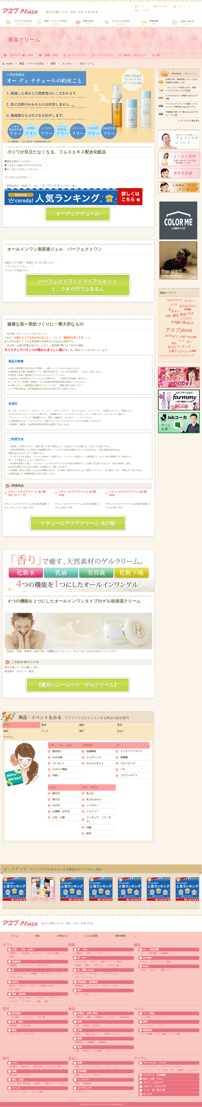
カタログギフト (95, 763)
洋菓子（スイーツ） (113, 1034)
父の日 (56, 805)
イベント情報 (37, 1092)
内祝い (56, 775)
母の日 (56, 799)
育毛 (89, 953)
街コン (153, 970)
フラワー (183, 351)
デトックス (93, 974)
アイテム (8, 737)
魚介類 (96, 1026)
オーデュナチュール (77, 55)
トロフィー (92, 811)
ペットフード (160, 1017)
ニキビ (86, 994)
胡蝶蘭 (124, 757)
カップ (86, 1075)
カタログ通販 (59, 769)
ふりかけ (186, 318)
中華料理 (79, 1017)
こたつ (116, 1066)
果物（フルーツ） (92, 1034)
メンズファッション (149, 1066)
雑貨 (77, 1075)
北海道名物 (124, 1017)
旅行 (81, 731)
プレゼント (58, 763)
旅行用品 (13, 1075)
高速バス (48, 1083)
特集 (37, 936)
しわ (77, 994)
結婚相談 (164, 953)
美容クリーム (106, 962)
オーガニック (92, 986)
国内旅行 (13, 1066)
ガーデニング (80, 1092)
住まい (121, 731)
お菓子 (173, 351)
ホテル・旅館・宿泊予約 (19, 1083)
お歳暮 (192, 351)
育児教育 (13, 1026)
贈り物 (181, 322)
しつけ (161, 1026)
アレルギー (30, 1034)
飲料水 (86, 1051)
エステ (174, 304)
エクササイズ (156, 962)
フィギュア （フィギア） (98, 819)
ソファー (97, 1066)
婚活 (81, 724)
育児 (119, 724)
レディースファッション (172, 1066)
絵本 (88, 833)
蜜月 (158, 55)
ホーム (141, 6)
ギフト (7, 724)
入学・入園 (58, 817)
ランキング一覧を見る (189, 121)
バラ (122, 769)
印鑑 (88, 827)
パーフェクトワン (105, 55)
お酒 (77, 1051)
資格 (168, 962)
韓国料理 (99, 1017)
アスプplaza (178, 330)
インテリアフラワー (131, 751)
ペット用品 (145, 1017)
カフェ (110, 1051)
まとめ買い (98, 1051)
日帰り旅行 (38, 1066)
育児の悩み (26, 1026)
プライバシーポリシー (186, 6)
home (9, 63)
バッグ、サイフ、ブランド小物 (154, 1070)
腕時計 (181, 1070)
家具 (77, 1066)
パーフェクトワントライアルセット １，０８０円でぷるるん (80, 285)
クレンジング (80, 962)
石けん (116, 986)
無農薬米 (79, 1042)
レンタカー (26, 1075)
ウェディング (93, 757)
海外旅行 (25, 1066)
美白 (87, 965)
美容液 (78, 965)
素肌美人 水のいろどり (134, 55)
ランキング (183, 346)
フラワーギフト (129, 775)
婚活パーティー (167, 970)
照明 (77, 1083)
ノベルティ (92, 805)
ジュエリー (193, 1070)
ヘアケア (99, 953)
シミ (95, 994)
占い (189, 341)
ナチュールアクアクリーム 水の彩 (78, 523)
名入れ (90, 793)
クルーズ (13, 1092)
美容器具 (79, 986)
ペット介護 (175, 1034)
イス (107, 1066)
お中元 (190, 313)
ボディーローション (83, 977)
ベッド (86, 1066)
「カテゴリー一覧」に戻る (20, 55)
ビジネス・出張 (54, 1066)
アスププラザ (20, 11)
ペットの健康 (146, 1034)
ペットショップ (147, 1026)
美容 (53, 63)
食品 (5, 731)
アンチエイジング (110, 974)
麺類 (89, 1017)
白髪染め (79, 953)
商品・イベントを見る (31, 63)
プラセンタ (98, 965)
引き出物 (57, 757)
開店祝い (57, 751)
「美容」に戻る (50, 55)
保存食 (86, 1026)
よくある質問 (144, 10)
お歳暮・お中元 (61, 811)
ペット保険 (161, 1034)
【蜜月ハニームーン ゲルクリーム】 (78, 685)
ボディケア (80, 974)
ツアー (24, 1092)
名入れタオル (93, 799)
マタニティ (28, 1017)
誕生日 (56, 793)
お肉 (77, 1026)
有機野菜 (91, 1042)
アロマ (96, 1075)
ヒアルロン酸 (113, 965)
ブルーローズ (127, 763)
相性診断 (152, 953)
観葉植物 (87, 1083)
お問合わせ (62, 936)
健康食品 (103, 1042)
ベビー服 (41, 1017)
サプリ (105, 986)
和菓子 (78, 1034)
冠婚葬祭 (91, 751)
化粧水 (120, 962)
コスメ (94, 962)
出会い (143, 970)
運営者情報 (162, 6)
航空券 (37, 1083)
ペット (45, 731)
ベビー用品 (14, 1017)
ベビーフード (15, 1034)
